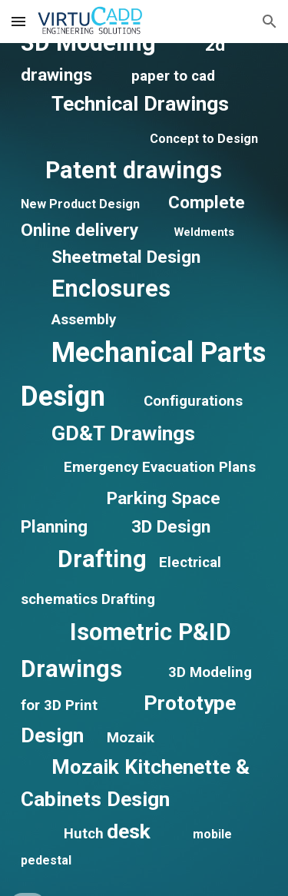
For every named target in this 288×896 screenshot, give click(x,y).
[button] (18, 21)
